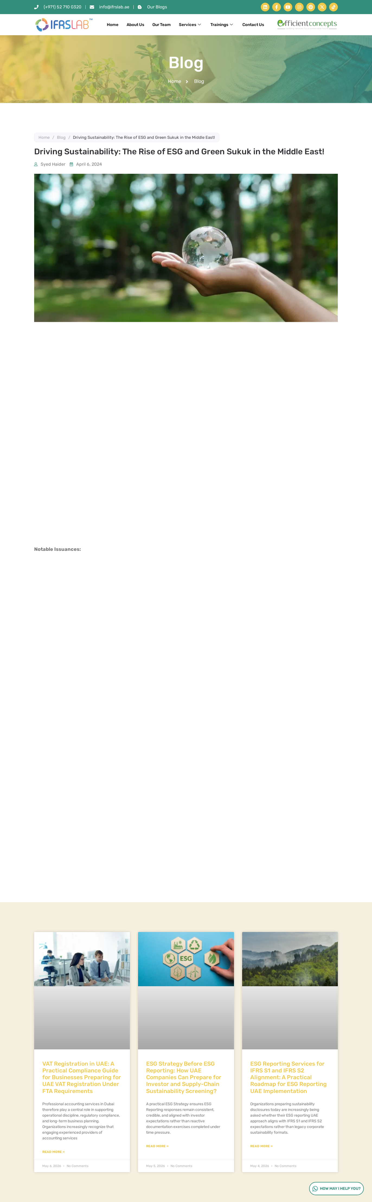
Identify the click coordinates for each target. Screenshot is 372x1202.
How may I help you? (336, 1188)
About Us (135, 24)
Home (112, 24)
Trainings (222, 24)
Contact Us (253, 24)
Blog (61, 137)
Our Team (161, 24)
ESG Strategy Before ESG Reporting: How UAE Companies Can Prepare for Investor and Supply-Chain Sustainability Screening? (183, 1077)
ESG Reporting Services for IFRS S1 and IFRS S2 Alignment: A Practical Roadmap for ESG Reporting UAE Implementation (288, 1077)
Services (190, 24)
